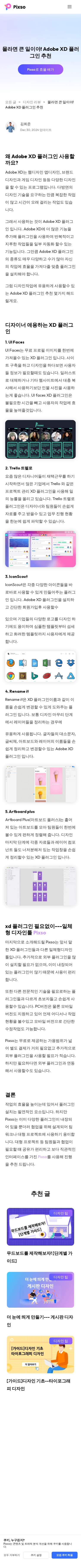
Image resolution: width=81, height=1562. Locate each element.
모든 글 (10, 102)
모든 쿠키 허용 (64, 1555)
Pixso (39, 932)
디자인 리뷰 (32, 102)
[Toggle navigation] (69, 6)
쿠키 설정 (36, 1555)
